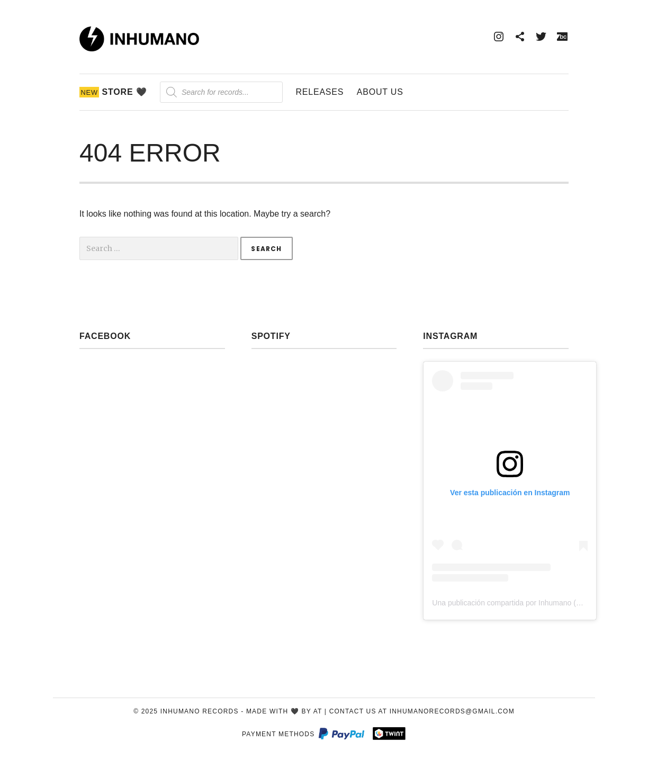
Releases (319, 91)
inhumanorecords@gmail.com (452, 711)
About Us (380, 91)
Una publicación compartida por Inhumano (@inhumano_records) (539, 603)
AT (317, 711)
